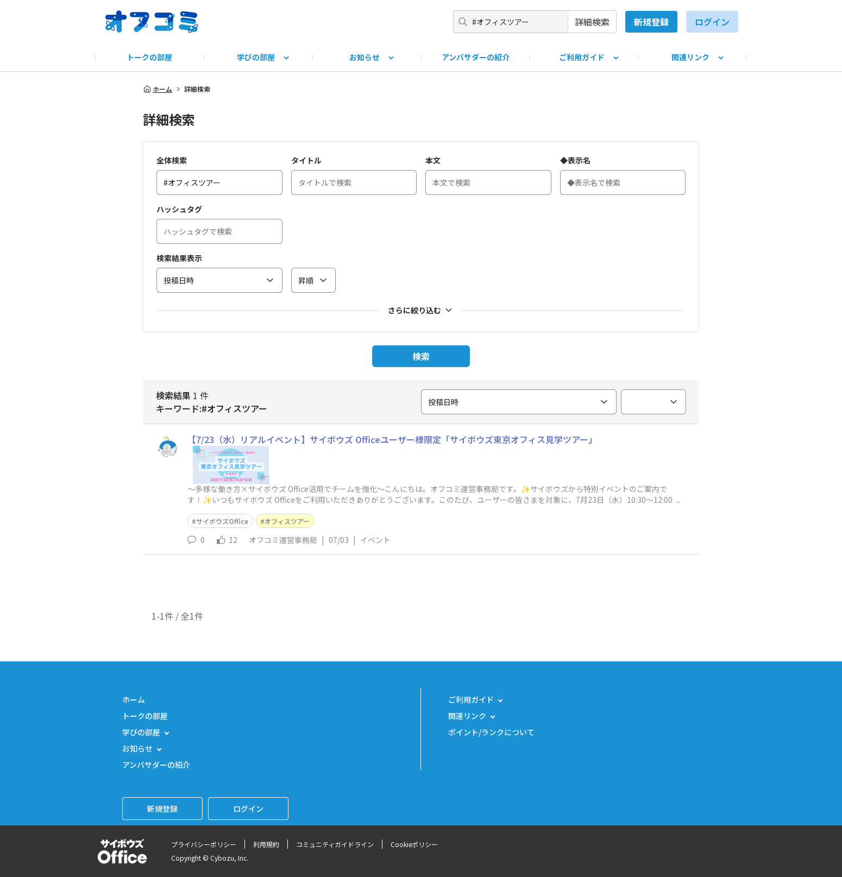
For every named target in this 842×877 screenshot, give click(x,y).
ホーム (157, 89)
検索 (421, 356)
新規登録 (651, 21)
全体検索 (171, 160)
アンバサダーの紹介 (476, 57)
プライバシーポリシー (203, 844)
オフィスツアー (287, 521)
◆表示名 (575, 160)
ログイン (712, 21)
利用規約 (266, 844)
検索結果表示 (179, 258)
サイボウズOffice (222, 521)
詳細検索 (592, 21)
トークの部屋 (149, 57)
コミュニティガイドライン (335, 844)
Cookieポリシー (414, 844)
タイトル (306, 160)
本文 (433, 160)
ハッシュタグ (179, 209)
